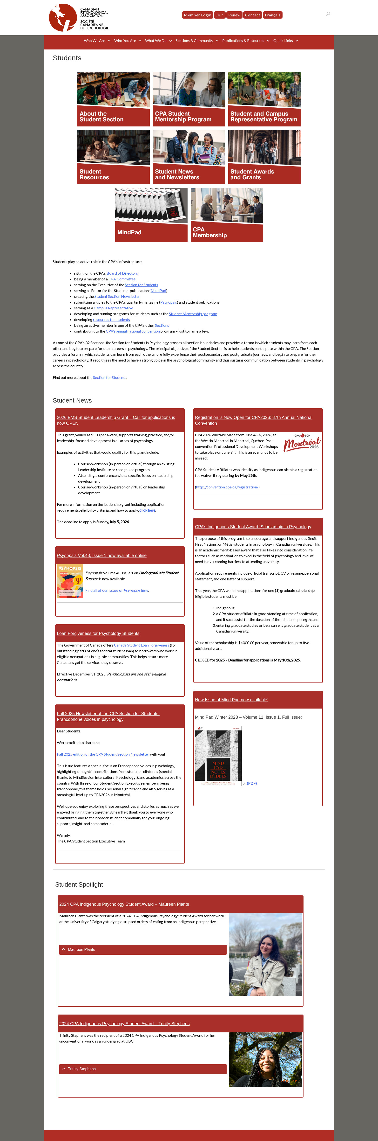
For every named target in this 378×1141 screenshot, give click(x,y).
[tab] (143, 950)
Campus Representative (113, 308)
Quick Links (283, 40)
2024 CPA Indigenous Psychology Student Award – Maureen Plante (124, 904)
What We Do (156, 40)
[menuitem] (273, 15)
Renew (234, 15)
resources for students (111, 319)
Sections (162, 325)
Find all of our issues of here (116, 590)
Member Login (197, 15)
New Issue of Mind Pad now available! (231, 699)
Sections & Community (194, 40)
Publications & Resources (243, 40)
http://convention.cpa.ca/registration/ (227, 487)
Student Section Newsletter (117, 296)
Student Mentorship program (193, 313)
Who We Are (94, 40)
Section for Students (141, 284)
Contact (252, 15)
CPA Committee (121, 279)
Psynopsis (168, 302)
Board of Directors (122, 273)
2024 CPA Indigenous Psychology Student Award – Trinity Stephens (124, 1023)
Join (220, 15)
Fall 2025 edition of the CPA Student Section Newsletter (103, 754)
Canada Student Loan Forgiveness (141, 645)
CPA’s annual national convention (133, 331)
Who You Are (125, 40)
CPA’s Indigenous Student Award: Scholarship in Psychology (253, 526)
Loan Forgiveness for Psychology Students (98, 633)
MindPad (158, 290)
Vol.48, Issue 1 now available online (102, 555)
